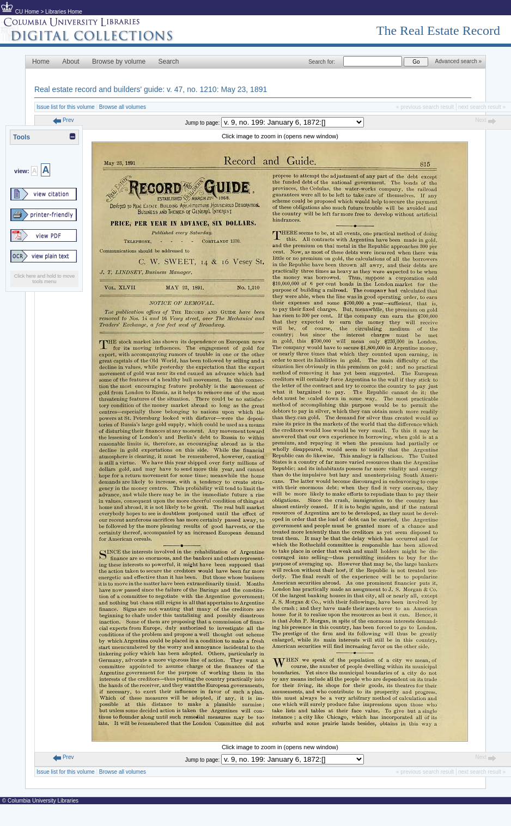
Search (169, 61)
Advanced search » (458, 61)
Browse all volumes (122, 107)
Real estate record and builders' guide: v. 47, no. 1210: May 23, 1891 (150, 89)
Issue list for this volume (65, 107)
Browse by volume (118, 61)
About (70, 61)
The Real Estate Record (438, 30)
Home (41, 61)
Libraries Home (63, 12)
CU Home (27, 12)
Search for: (321, 62)
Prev (63, 120)
